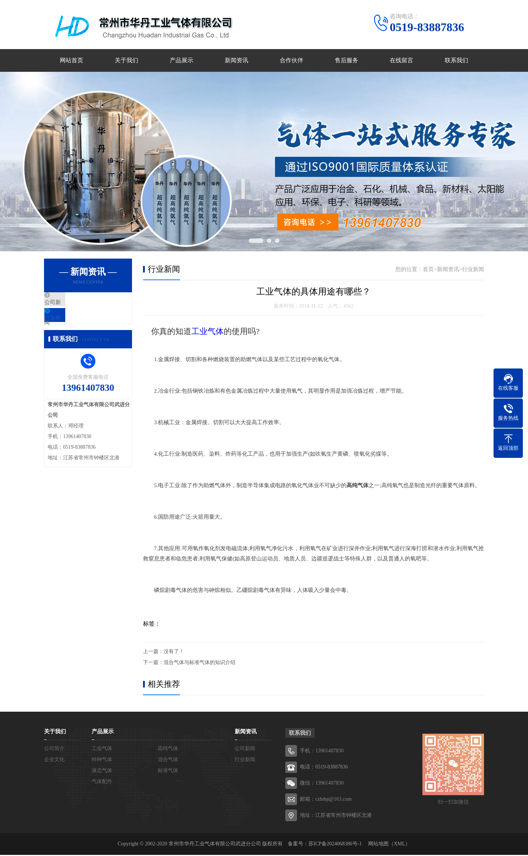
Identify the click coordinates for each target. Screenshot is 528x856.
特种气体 (102, 760)
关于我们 (126, 61)
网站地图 (378, 845)
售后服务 (346, 61)
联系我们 (456, 61)
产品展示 (181, 61)
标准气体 (168, 771)
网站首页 (71, 61)
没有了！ (174, 652)
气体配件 (102, 782)
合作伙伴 (291, 61)
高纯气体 (168, 749)
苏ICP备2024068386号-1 (335, 845)
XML (399, 845)
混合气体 (168, 760)
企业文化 (54, 760)
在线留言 (401, 61)
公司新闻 (72, 304)
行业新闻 (72, 326)
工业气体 (207, 332)
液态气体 (102, 771)
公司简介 (54, 749)
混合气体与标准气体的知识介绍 (199, 663)
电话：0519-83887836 (324, 768)
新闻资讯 (236, 61)
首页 (428, 270)
